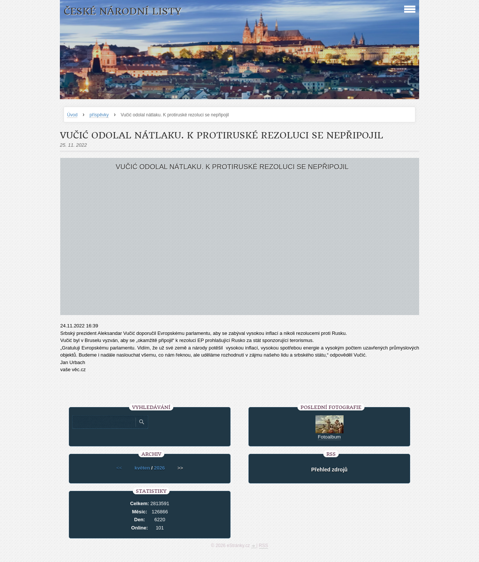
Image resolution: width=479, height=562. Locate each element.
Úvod (72, 114)
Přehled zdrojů (329, 470)
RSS (263, 545)
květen (142, 468)
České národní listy (122, 11)
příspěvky (99, 114)
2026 (159, 468)
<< (119, 468)
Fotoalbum (329, 437)
